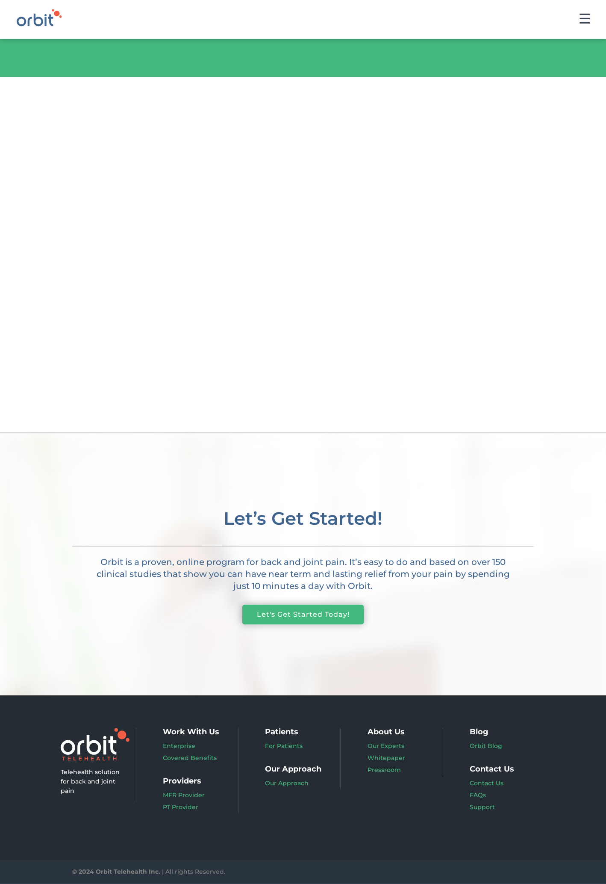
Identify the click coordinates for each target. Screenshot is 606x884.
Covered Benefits (190, 758)
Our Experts (386, 746)
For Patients (284, 746)
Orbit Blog (486, 746)
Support (482, 807)
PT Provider (180, 807)
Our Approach (287, 783)
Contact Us (486, 783)
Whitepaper (386, 758)
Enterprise (179, 746)
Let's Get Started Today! (303, 615)
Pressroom (384, 770)
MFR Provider (184, 795)
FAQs (478, 795)
